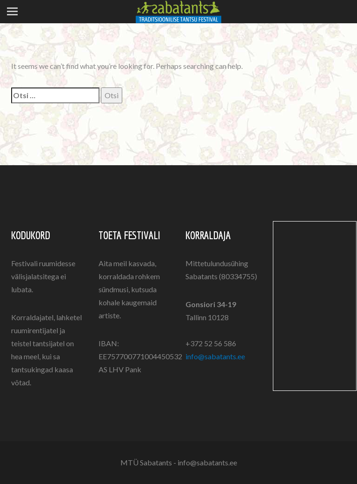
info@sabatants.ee (215, 356)
